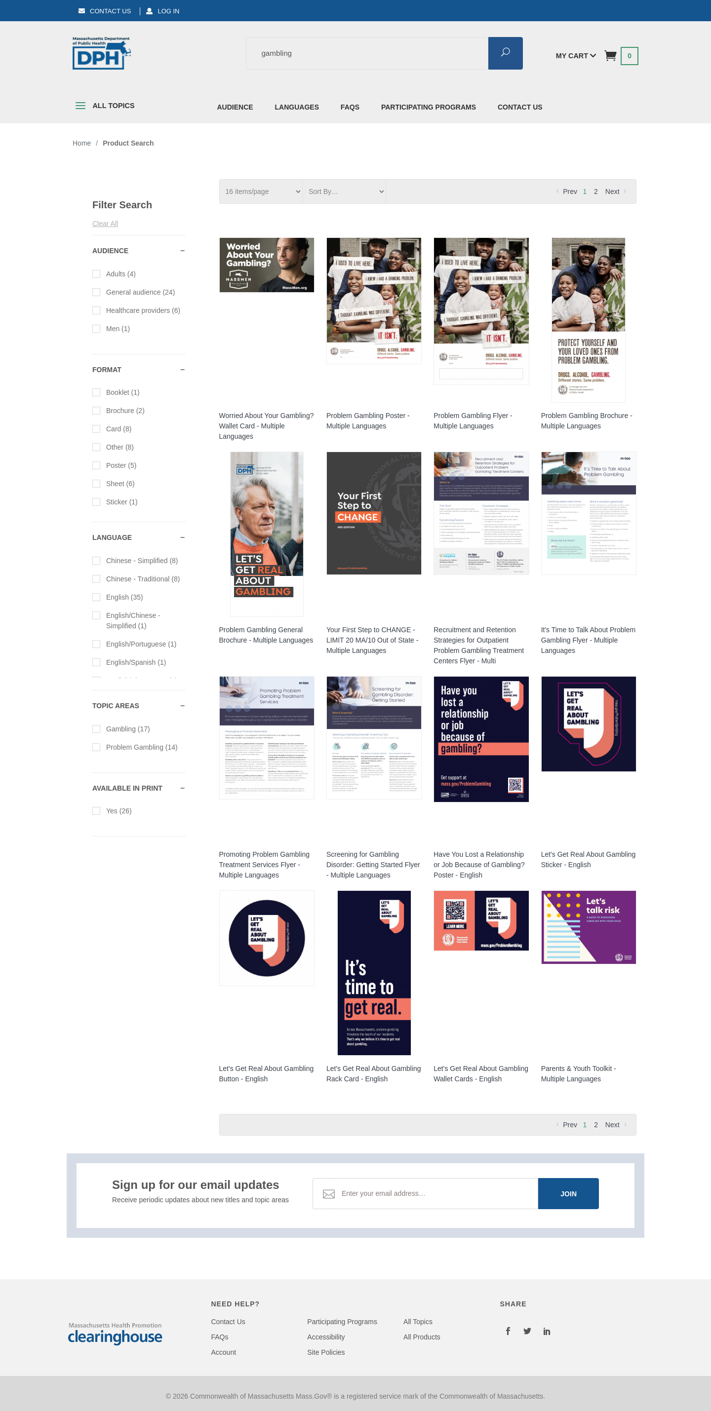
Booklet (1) (116, 391)
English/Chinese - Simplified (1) (126, 620)
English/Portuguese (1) (134, 643)
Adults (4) (114, 273)
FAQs (350, 107)
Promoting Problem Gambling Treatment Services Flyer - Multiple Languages (264, 864)
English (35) (117, 596)
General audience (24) (133, 291)
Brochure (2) (118, 410)
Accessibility (326, 1337)
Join (568, 1194)
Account (224, 1352)
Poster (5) (114, 464)
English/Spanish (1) (129, 661)
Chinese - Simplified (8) (135, 560)
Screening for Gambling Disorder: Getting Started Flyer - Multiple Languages (373, 864)
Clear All (105, 224)
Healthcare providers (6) (136, 309)
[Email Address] (436, 1193)
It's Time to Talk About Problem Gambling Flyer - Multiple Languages (588, 640)
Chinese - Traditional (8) (136, 578)
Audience (235, 107)
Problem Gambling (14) (135, 746)
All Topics (104, 107)
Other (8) (113, 446)
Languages (297, 107)
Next (617, 191)
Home (82, 143)
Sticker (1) (115, 501)
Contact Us (105, 11)
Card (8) (111, 428)
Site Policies (326, 1352)
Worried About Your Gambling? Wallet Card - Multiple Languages (266, 426)
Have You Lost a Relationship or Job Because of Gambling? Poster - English (479, 864)
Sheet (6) (113, 483)
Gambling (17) (121, 728)
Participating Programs (428, 107)
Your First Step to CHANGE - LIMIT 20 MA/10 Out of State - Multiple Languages (372, 640)
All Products (421, 1337)
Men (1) (111, 328)
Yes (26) (112, 810)
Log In (162, 11)
